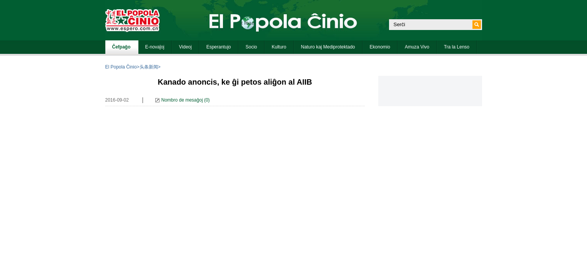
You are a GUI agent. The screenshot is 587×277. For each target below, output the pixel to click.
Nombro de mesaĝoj (182, 100)
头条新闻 (149, 67)
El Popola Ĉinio (121, 67)
